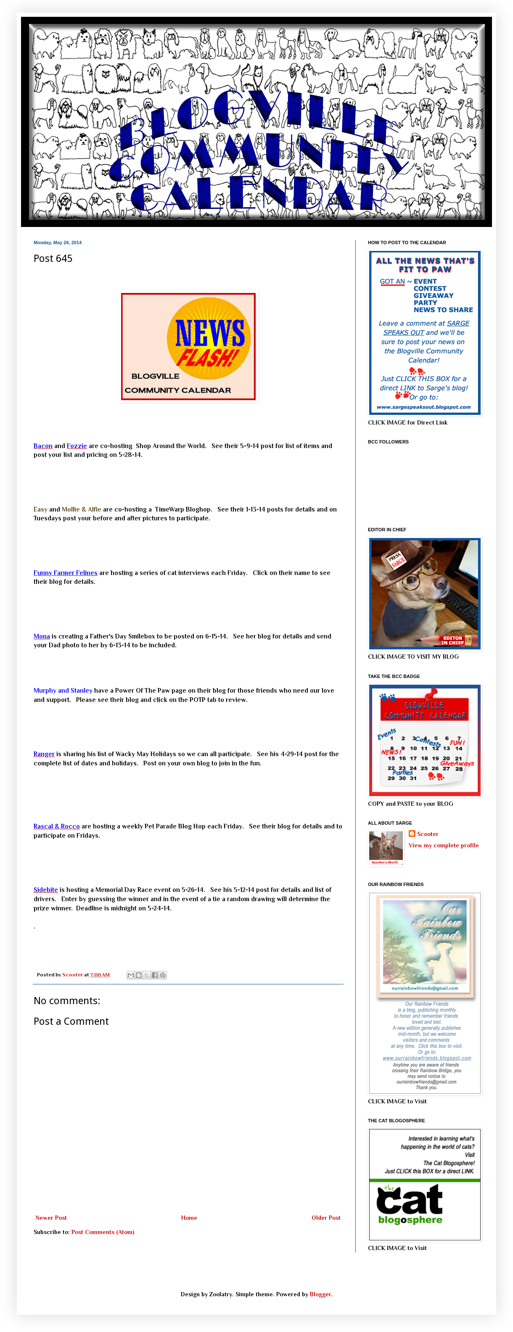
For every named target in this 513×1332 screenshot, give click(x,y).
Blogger (320, 1294)
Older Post (326, 1217)
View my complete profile (444, 845)
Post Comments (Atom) (102, 1232)
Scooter (428, 834)
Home (189, 1217)
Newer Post (51, 1217)
